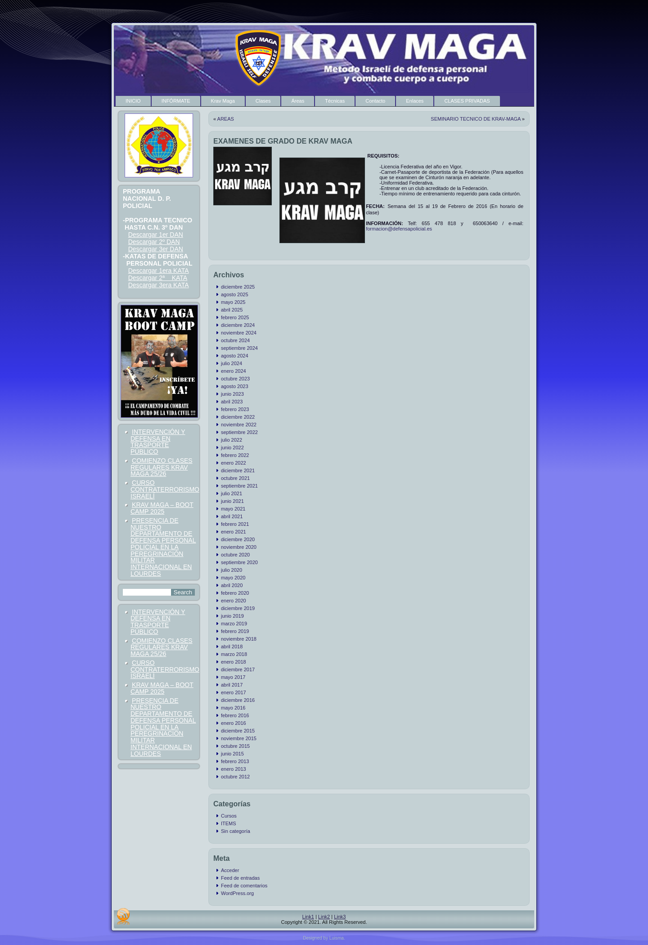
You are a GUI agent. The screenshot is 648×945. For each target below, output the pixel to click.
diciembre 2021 (238, 470)
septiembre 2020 (239, 562)
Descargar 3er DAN (155, 249)
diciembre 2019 (238, 608)
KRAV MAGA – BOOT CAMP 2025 (162, 508)
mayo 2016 (233, 707)
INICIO (133, 101)
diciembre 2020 (238, 539)
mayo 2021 (233, 508)
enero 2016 (233, 723)
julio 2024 (231, 363)
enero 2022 (233, 463)
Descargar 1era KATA (158, 270)
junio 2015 (232, 753)
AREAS (225, 119)
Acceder (230, 870)
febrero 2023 (235, 409)
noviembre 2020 (238, 547)
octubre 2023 (235, 378)
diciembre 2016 (238, 700)
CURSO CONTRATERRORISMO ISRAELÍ (164, 489)
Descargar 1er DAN (155, 234)
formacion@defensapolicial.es (399, 228)
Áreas (297, 101)
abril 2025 (232, 309)
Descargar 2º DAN (154, 241)
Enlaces (414, 101)
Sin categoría (235, 831)
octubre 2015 (235, 746)
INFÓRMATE (176, 101)
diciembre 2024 (238, 325)
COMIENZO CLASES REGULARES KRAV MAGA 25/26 (161, 467)
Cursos (229, 815)
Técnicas (335, 101)
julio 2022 (231, 440)
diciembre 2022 (238, 417)
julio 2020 (231, 570)
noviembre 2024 (238, 332)
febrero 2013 (235, 761)
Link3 (340, 916)
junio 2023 (232, 394)
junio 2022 (232, 447)
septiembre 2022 (239, 432)
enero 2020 (233, 600)
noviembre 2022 (238, 424)
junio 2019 (232, 616)
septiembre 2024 (239, 348)
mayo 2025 (233, 302)
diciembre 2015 (238, 730)
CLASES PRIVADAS (467, 101)
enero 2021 (233, 531)
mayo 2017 (233, 677)
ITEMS (228, 823)
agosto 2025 (234, 294)
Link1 (308, 916)
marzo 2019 (234, 623)
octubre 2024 (235, 340)
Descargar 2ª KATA (157, 277)
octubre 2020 (235, 554)
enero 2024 (233, 371)
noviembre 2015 (238, 738)
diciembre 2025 (238, 286)
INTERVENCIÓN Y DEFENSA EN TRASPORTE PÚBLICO (157, 441)
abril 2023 (232, 401)
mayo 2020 (233, 577)
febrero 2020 (235, 593)
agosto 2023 (234, 386)
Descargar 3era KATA (158, 285)
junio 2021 (232, 501)
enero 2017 (233, 692)
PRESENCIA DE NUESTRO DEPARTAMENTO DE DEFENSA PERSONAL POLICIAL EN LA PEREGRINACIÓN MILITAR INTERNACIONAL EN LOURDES (163, 547)
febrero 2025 (235, 317)
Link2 (324, 916)
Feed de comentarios (244, 885)
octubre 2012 (235, 776)
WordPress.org (237, 893)
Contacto (375, 101)
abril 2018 (232, 646)
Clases (263, 101)
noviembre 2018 (238, 639)
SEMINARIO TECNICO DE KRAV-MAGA (475, 119)
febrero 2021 (235, 524)
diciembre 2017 (238, 669)
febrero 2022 (235, 455)
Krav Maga (223, 101)
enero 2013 (233, 769)
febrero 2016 (235, 715)
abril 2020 (232, 585)
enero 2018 (233, 662)
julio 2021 (231, 493)
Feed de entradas (240, 878)
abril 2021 (232, 516)
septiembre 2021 (239, 485)
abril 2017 (232, 684)
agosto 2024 (234, 355)
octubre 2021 (235, 478)
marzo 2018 (234, 654)
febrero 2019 (235, 631)
